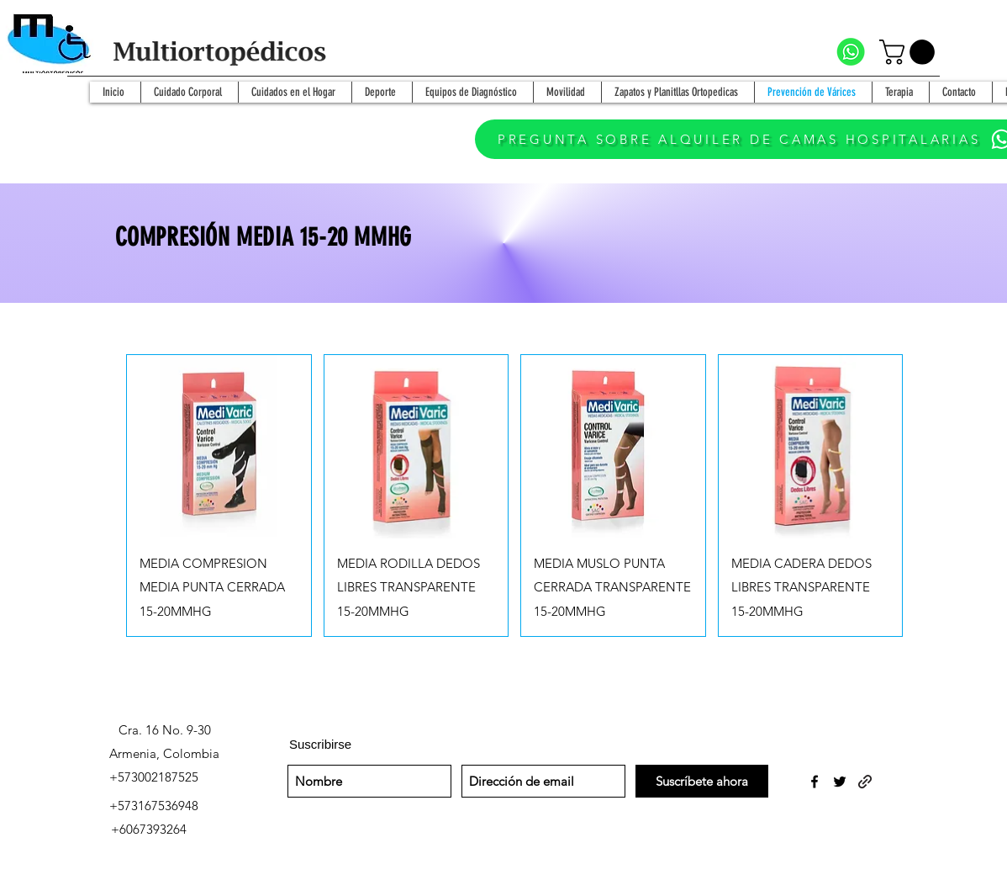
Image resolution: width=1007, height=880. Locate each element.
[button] (910, 52)
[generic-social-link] (865, 781)
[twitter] (839, 781)
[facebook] (814, 781)
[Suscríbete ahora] (701, 781)
